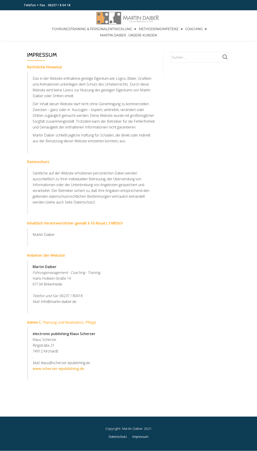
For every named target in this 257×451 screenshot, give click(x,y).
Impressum (140, 418)
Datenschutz (118, 418)
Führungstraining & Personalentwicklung (92, 29)
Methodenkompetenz (159, 29)
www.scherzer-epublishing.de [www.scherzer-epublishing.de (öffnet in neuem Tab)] (58, 368)
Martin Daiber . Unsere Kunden (128, 35)
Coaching (194, 29)
